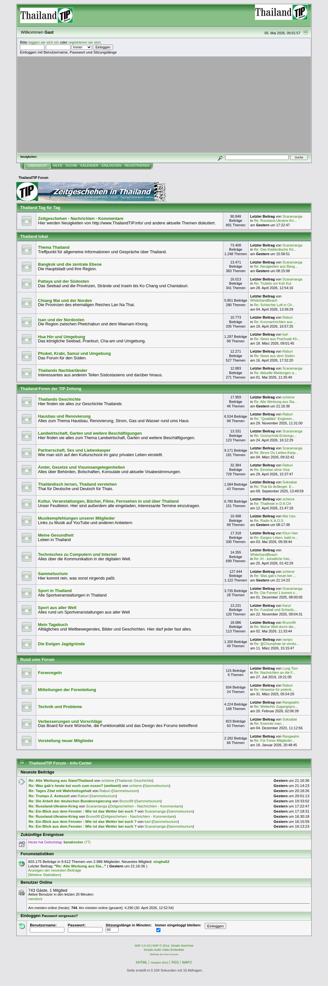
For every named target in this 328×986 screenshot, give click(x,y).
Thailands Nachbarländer (62, 370)
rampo (287, 639)
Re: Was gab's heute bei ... (275, 576)
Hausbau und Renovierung (64, 416)
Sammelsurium (53, 573)
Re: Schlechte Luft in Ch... (274, 305)
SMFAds (155, 954)
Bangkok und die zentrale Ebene (70, 264)
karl (285, 334)
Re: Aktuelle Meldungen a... (275, 373)
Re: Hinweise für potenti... (274, 689)
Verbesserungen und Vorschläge (70, 721)
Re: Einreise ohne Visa (272, 470)
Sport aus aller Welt (57, 607)
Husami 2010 (159, 962)
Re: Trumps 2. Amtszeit (49, 796)
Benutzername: (47, 927)
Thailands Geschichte (59, 399)
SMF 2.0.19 (142, 945)
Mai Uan (289, 516)
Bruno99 (289, 622)
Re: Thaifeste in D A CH (272, 504)
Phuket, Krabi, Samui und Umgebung (74, 353)
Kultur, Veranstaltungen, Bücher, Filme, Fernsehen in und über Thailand (108, 501)
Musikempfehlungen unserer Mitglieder (76, 518)
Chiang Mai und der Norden (65, 300)
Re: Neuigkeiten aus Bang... (276, 266)
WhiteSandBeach (263, 300)
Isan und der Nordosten (61, 319)
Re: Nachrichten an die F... (274, 672)
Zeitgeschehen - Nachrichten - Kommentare (81, 218)
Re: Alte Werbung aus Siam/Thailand (61, 780)
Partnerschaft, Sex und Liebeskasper (74, 450)
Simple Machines (182, 945)
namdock (35, 899)
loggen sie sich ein (44, 42)
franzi (287, 605)
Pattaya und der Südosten (63, 281)
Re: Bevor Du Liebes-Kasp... (276, 453)
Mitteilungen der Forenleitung (67, 689)
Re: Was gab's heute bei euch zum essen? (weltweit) (75, 785)
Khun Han (290, 533)
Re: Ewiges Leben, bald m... (276, 537)
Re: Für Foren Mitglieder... (274, 740)
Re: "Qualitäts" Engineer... (274, 419)
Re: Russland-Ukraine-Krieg (53, 806)
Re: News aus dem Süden (274, 356)
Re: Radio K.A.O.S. (269, 520)
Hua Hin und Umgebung (61, 336)
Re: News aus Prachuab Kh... (277, 339)
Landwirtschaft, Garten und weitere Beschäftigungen (90, 433)
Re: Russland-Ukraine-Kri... (275, 220)
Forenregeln (50, 672)
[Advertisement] (164, 104)
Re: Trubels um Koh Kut (272, 283)
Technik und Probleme (60, 706)
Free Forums (171, 954)
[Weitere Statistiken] (44, 875)
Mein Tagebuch (53, 624)
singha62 (161, 861)
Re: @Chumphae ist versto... (276, 644)
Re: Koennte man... (269, 723)
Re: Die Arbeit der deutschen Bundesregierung (70, 801)
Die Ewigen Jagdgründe (61, 643)
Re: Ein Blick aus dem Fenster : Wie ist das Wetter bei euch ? (82, 811)
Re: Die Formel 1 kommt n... (276, 593)
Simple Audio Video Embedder (164, 949)
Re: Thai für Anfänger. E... (274, 487)
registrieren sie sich (85, 42)
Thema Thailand (54, 247)
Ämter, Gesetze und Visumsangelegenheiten (81, 467)
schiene (289, 397)
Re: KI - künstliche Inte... (273, 559)
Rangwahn (291, 702)
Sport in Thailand (55, 590)
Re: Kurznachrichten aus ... (275, 322)
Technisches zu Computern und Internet (77, 554)
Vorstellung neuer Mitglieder (66, 740)
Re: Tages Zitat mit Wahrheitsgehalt (60, 791)
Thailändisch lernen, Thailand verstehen (77, 484)
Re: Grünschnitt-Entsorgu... (275, 436)
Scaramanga (292, 216)
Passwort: (85, 927)
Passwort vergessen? (60, 916)
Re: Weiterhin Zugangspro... (276, 706)
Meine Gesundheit (56, 535)
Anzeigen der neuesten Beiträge (54, 870)
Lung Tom (290, 668)
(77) (76, 842)
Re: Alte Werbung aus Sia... (275, 402)
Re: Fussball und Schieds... (275, 610)
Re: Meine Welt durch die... (275, 627)
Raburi (288, 317)
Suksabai (290, 482)
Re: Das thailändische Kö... (275, 249)
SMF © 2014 (160, 945)
